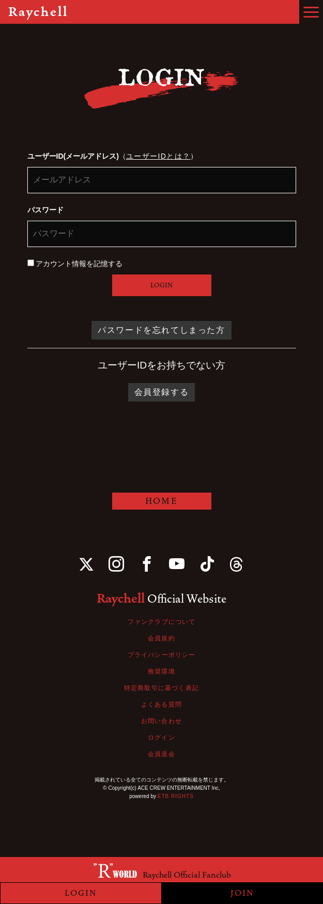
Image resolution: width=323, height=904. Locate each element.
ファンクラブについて (162, 621)
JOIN (242, 893)
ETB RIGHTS (176, 796)
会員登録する (161, 392)
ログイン (161, 737)
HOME (161, 501)
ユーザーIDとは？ (158, 156)
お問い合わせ (161, 721)
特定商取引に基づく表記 (161, 688)
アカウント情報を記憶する (75, 263)
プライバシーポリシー (162, 654)
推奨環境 (161, 671)
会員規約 (161, 638)
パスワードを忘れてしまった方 (161, 330)
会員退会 (161, 754)
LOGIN (161, 285)
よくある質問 (161, 704)
